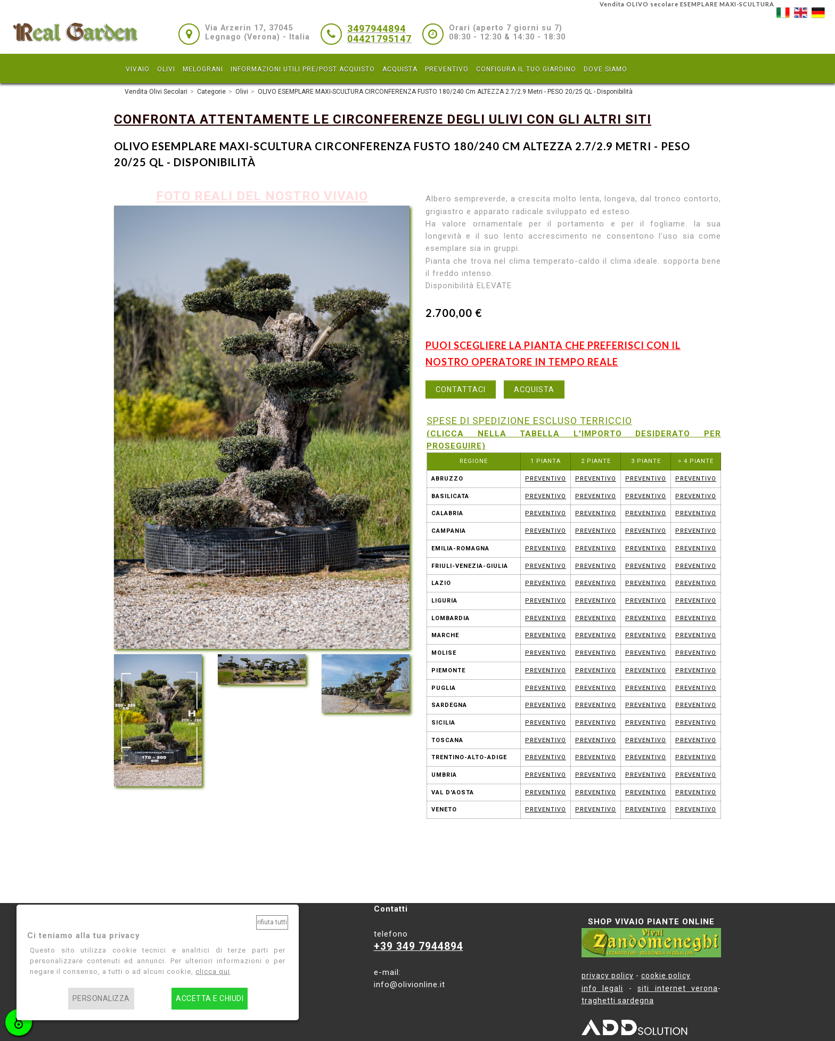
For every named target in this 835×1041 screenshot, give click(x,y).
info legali (603, 988)
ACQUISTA (400, 69)
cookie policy (666, 975)
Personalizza (101, 999)
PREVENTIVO (447, 69)
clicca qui (212, 971)
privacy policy (608, 975)
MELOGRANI (203, 69)
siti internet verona (677, 988)
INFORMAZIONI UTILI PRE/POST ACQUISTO (303, 69)
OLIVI (166, 69)
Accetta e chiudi (209, 999)
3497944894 (376, 28)
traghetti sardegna (618, 1000)
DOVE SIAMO (605, 69)
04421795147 (379, 38)
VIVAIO (138, 69)
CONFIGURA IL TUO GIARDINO (526, 69)
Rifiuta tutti (272, 922)
